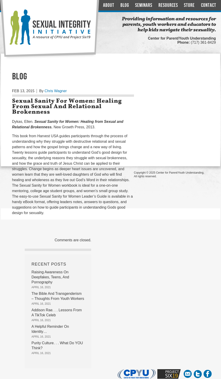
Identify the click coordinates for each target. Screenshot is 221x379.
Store (189, 5)
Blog (124, 5)
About (108, 5)
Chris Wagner (55, 91)
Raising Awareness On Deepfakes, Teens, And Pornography (50, 277)
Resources (168, 5)
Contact (208, 5)
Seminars (143, 5)
